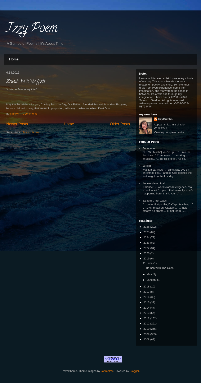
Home (13, 59)
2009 (146, 334)
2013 (146, 312)
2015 (146, 302)
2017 (146, 291)
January (152, 279)
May (150, 274)
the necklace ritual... (155, 183)
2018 (146, 286)
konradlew (107, 371)
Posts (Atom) (31, 132)
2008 (146, 339)
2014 (146, 307)
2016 (146, 297)
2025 (146, 232)
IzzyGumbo (165, 119)
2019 (146, 258)
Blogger (134, 371)
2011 (146, 323)
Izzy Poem (32, 29)
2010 (146, 328)
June (150, 263)
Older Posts (120, 124)
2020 (146, 253)
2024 (146, 237)
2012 (146, 318)
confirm (147, 165)
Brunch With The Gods (25, 81)
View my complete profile (169, 132)
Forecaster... (150, 148)
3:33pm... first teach (154, 200)
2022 (146, 248)
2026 (146, 226)
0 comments (30, 113)
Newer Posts (17, 124)
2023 (146, 242)
